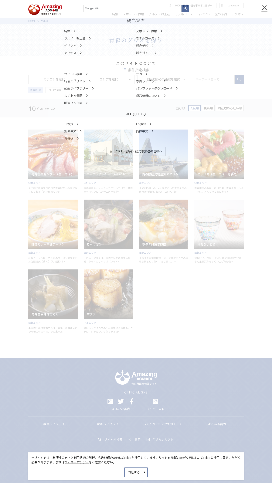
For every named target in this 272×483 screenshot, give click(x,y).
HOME (32, 21)
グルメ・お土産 (159, 14)
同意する (137, 472)
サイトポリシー (150, 469)
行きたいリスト (160, 439)
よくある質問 (217, 424)
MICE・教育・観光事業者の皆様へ (110, 469)
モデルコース (184, 14)
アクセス (238, 14)
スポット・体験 (133, 14)
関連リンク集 (176, 469)
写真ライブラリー (55, 424)
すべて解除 (55, 90)
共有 (134, 439)
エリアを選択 (115, 79)
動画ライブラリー (109, 424)
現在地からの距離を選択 (166, 79)
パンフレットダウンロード (163, 424)
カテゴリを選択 (60, 79)
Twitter (121, 401)
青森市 (35, 90)
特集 (115, 14)
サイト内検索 (110, 439)
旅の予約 (221, 14)
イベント (204, 14)
